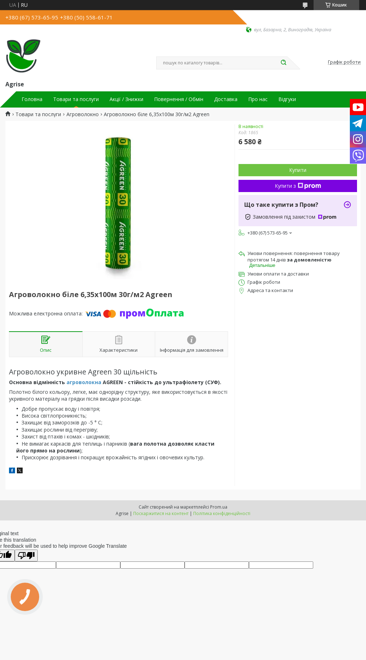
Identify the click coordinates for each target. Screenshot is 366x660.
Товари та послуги (76, 99)
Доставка (225, 99)
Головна (32, 99)
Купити (297, 170)
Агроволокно (82, 114)
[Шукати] (284, 62)
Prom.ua (218, 507)
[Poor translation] (26, 555)
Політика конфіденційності (221, 513)
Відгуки (287, 99)
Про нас (258, 99)
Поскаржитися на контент (161, 513)
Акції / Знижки (126, 99)
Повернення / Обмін (178, 99)
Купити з (298, 185)
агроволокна (83, 382)
